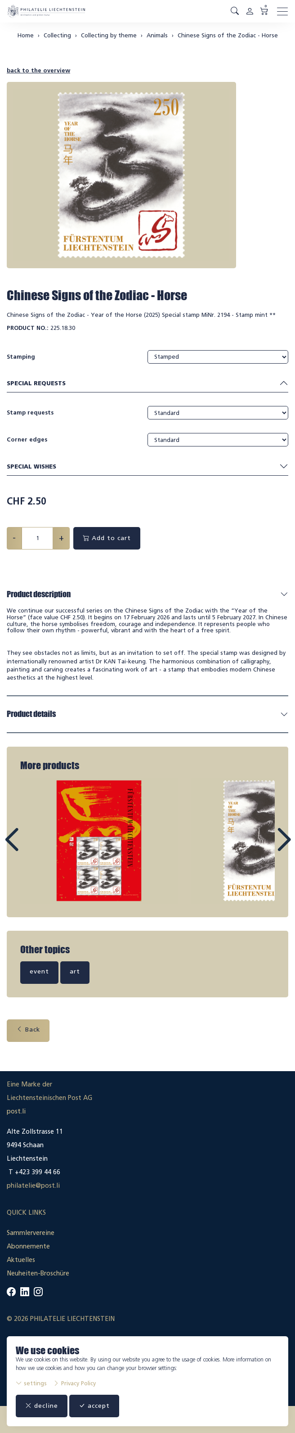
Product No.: (28, 327)
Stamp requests (30, 412)
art (75, 971)
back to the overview (38, 70)
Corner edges (27, 439)
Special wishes (147, 466)
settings (31, 1383)
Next (263, 848)
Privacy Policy (74, 1383)
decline (41, 1406)
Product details (31, 714)
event (39, 971)
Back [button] (28, 1029)
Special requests (147, 383)
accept (94, 1406)
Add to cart (107, 538)
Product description (39, 594)
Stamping (21, 356)
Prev (32, 848)
